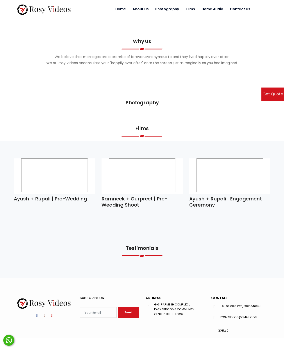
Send (128, 312)
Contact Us (240, 9)
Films (190, 9)
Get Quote (273, 94)
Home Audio (212, 9)
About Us (140, 9)
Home (120, 9)
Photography (167, 9)
